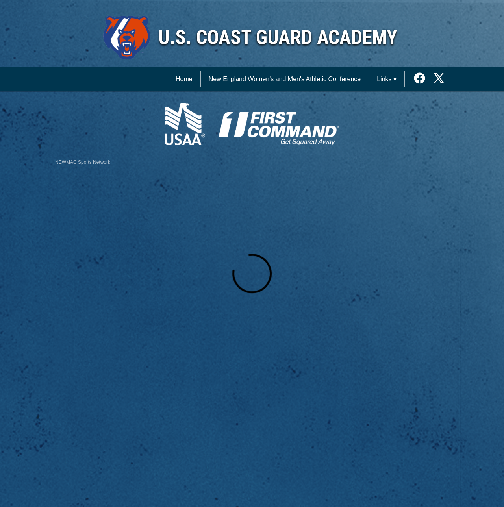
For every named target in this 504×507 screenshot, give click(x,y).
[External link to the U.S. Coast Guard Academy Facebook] (422, 79)
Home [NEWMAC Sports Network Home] (184, 79)
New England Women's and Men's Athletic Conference (285, 79)
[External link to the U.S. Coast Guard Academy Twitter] (439, 79)
